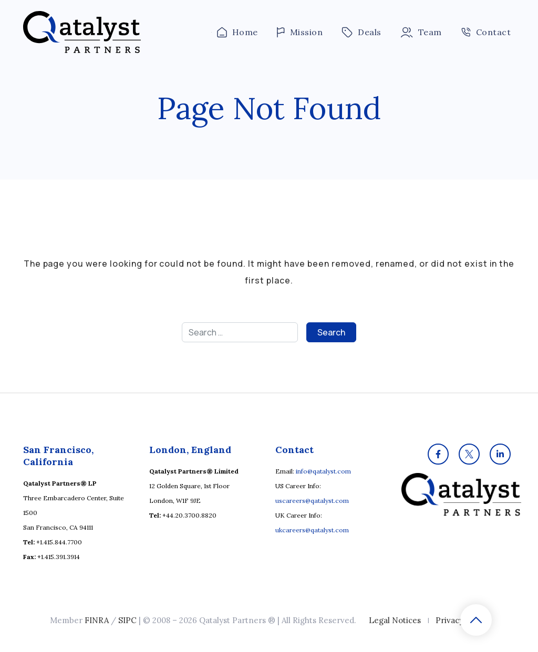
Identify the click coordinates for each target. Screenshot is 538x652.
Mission (300, 32)
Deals (361, 32)
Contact (486, 32)
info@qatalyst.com (323, 471)
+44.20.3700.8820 (189, 515)
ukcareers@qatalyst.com (312, 530)
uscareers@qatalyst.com (312, 500)
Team (421, 32)
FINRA (97, 620)
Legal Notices (395, 620)
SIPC (127, 620)
